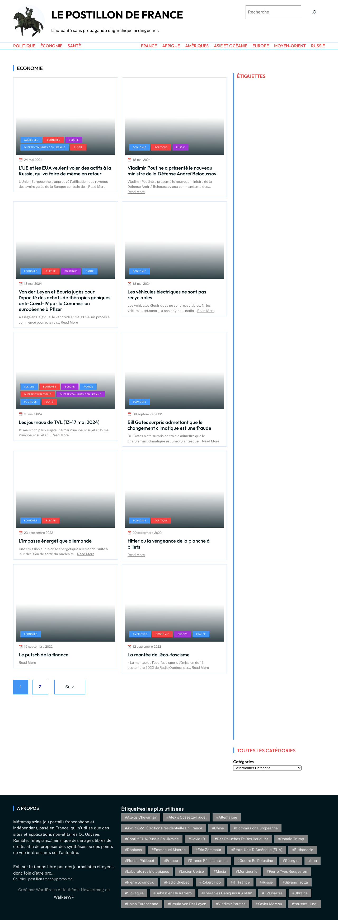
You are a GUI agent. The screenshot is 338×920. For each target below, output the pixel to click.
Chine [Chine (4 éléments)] (219, 828)
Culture (29, 386)
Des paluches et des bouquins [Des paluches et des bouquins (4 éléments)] (242, 839)
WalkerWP (64, 897)
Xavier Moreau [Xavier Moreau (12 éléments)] (269, 904)
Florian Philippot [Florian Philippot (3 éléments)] (140, 860)
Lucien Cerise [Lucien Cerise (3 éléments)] (192, 871)
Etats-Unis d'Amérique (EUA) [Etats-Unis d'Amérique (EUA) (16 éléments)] (257, 850)
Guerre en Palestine (37, 394)
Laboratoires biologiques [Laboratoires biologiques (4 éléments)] (148, 871)
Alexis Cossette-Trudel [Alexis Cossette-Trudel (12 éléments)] (187, 817)
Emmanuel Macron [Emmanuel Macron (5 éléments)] (170, 850)
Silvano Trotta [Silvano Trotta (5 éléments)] (296, 882)
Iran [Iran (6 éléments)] (313, 860)
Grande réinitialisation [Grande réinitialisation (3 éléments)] (209, 860)
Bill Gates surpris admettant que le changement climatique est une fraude (169, 425)
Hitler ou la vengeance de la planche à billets (169, 543)
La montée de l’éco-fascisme (159, 654)
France (88, 386)
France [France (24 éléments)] (172, 860)
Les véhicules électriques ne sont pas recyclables (167, 294)
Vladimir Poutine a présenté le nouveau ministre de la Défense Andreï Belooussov (172, 170)
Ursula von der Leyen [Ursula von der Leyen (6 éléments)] (188, 904)
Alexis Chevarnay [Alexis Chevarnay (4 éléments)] (142, 817)
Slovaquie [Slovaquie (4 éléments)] (135, 893)
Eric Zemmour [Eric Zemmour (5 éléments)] (209, 850)
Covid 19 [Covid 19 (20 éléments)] (198, 839)
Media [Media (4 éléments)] (221, 871)
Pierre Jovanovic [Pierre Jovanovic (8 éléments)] (140, 882)
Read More (96, 187)
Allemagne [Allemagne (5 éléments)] (227, 817)
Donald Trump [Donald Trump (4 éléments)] (292, 839)
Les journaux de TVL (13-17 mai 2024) (59, 422)
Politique (161, 147)
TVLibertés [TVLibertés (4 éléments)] (273, 893)
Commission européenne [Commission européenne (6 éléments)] (257, 828)
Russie (78, 147)
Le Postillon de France (117, 14)
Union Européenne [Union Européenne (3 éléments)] (142, 904)
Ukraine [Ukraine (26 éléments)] (301, 893)
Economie (53, 139)
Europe (74, 139)
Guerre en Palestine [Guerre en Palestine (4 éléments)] (256, 860)
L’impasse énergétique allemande (55, 541)
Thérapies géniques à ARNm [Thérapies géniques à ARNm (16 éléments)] (228, 893)
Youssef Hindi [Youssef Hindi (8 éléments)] (305, 904)
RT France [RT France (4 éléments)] (241, 882)
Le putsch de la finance (43, 654)
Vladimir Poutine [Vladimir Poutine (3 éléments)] (232, 904)
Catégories (243, 761)
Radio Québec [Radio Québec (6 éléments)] (178, 882)
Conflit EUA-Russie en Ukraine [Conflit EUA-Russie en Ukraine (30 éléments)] (153, 839)
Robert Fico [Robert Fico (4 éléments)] (211, 882)
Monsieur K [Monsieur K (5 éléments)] (247, 871)
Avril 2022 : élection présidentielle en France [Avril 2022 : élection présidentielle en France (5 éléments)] (164, 828)
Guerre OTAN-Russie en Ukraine (44, 147)
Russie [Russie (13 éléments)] (267, 882)
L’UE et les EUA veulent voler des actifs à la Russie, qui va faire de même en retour (65, 170)
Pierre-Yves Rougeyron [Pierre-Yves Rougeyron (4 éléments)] (288, 871)
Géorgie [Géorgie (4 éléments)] (291, 860)
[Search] (314, 12)
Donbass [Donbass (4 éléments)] (134, 850)
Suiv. (69, 686)
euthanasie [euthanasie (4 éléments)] (303, 850)
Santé (90, 271)
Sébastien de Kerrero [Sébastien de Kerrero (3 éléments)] (174, 893)
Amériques (31, 139)
